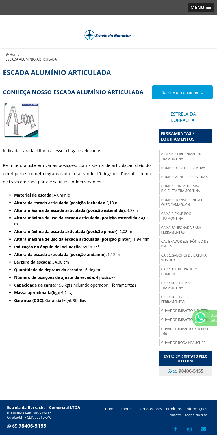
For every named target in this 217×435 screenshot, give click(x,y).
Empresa (127, 408)
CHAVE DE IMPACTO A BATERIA (185, 310)
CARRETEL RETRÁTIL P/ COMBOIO (179, 271)
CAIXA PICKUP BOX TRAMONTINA (176, 216)
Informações (196, 408)
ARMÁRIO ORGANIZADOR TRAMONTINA (181, 156)
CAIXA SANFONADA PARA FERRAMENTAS (181, 230)
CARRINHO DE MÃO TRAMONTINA (176, 285)
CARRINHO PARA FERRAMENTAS (174, 299)
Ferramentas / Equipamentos (178, 136)
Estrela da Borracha (183, 117)
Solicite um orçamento (182, 92)
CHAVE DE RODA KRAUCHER (183, 342)
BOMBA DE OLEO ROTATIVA (183, 167)
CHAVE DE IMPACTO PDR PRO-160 (185, 331)
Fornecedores (150, 408)
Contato (174, 414)
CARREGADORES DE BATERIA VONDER (184, 257)
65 (185, 371)
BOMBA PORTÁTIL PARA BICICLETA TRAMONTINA (180, 188)
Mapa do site (196, 414)
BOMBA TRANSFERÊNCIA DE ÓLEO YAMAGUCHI (183, 202)
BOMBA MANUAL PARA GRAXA (185, 177)
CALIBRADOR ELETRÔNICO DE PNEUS (185, 244)
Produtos (174, 408)
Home (110, 408)
